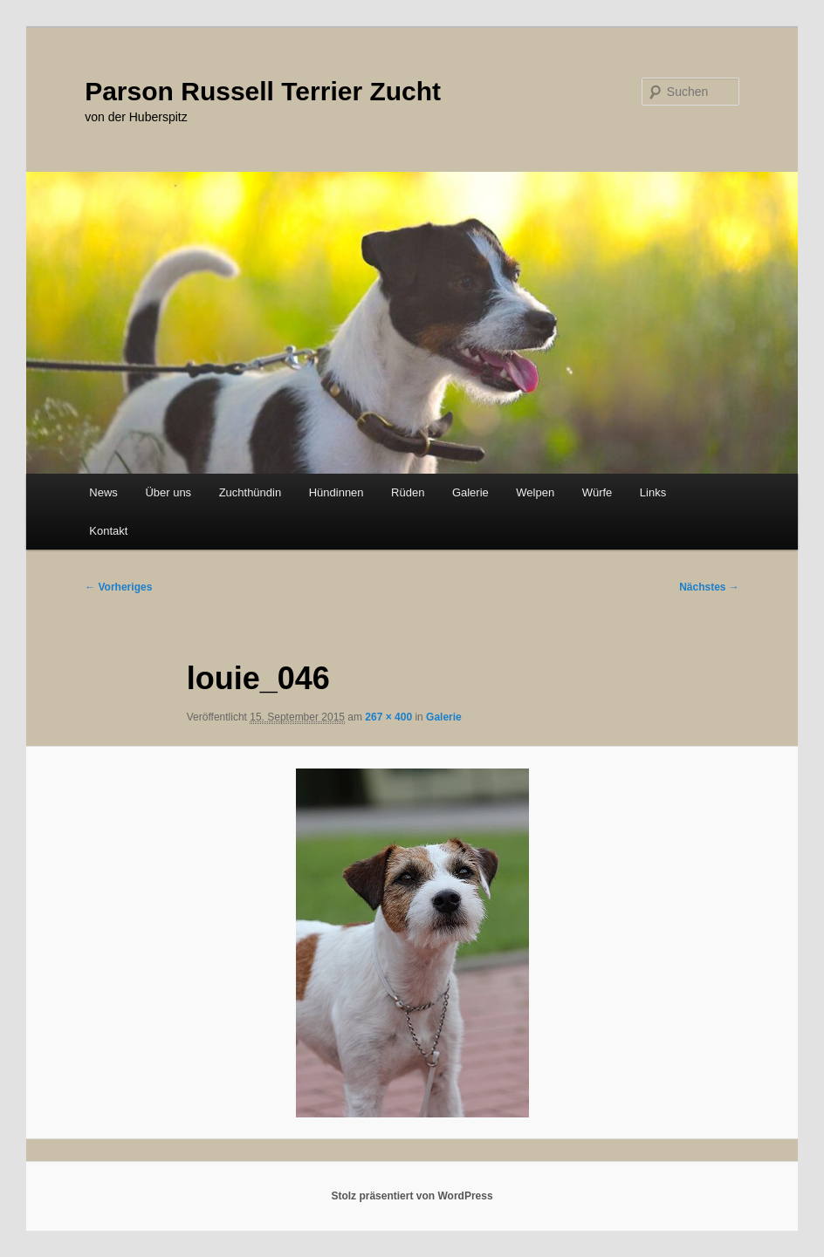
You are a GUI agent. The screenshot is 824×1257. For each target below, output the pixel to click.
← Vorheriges (118, 587)
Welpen (535, 492)
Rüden (407, 492)
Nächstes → (709, 587)
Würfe (597, 492)
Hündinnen (336, 492)
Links (653, 492)
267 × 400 (388, 717)
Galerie (470, 492)
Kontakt (108, 530)
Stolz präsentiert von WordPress (411, 1196)
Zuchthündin (250, 492)
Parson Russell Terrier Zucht (263, 91)
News (103, 492)
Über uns (168, 492)
